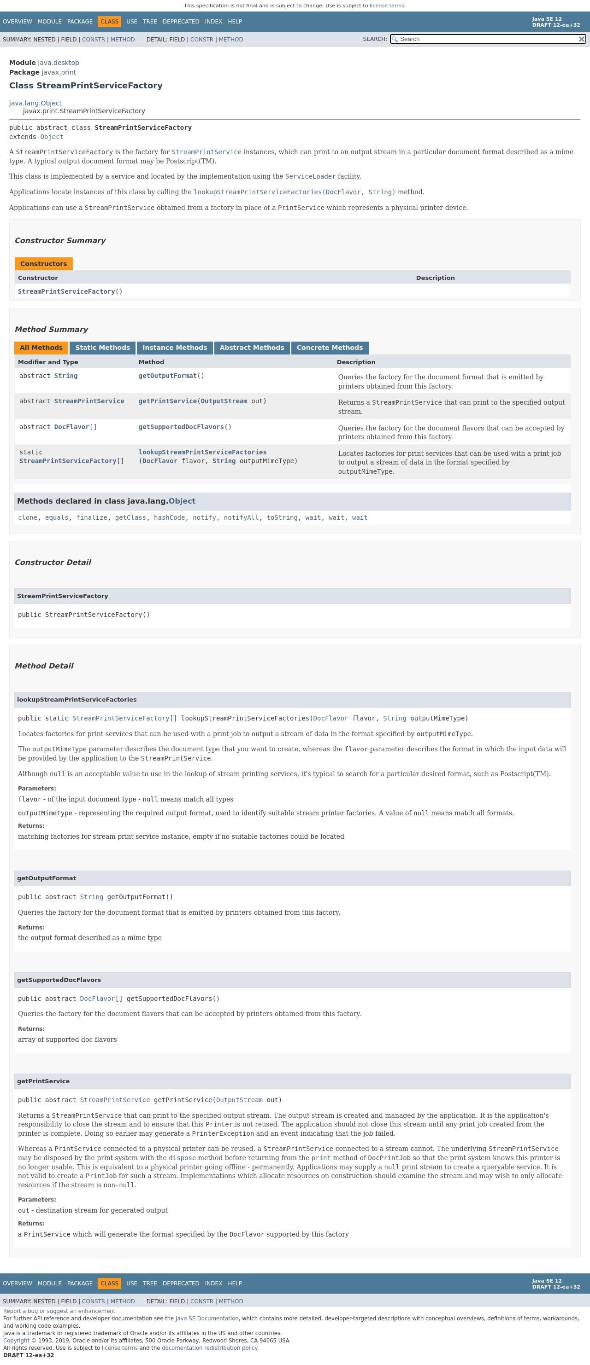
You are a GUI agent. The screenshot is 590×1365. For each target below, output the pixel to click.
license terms (387, 6)
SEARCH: (375, 39)
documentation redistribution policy (209, 1348)
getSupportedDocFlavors (181, 426)
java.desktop (58, 62)
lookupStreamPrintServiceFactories (203, 452)
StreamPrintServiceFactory (66, 291)
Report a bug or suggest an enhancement (59, 1311)
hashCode (169, 517)
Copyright (16, 1340)
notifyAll (241, 517)
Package (80, 21)
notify (204, 517)
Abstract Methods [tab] (252, 347)
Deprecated (181, 21)
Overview (17, 21)
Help (235, 21)
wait (313, 517)
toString (282, 517)
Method (123, 39)
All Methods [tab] (41, 347)
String (66, 375)
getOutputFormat (168, 375)
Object (52, 136)
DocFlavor (71, 426)
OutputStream (224, 401)
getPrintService (168, 401)
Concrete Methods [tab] (330, 347)
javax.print (58, 72)
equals (57, 517)
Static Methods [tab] (102, 347)
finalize (91, 517)
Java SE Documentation (207, 1318)
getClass (130, 517)
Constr (93, 39)
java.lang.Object (35, 103)
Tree (150, 21)
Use (131, 21)
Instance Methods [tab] (174, 347)
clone (27, 517)
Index (214, 21)
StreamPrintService (89, 401)
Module (50, 21)
